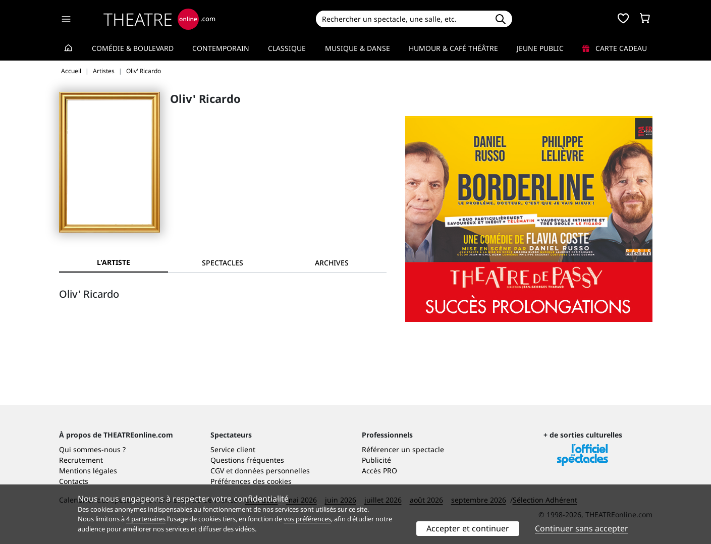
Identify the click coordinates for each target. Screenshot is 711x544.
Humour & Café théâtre (453, 48)
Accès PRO (379, 470)
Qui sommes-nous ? (92, 449)
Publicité (376, 460)
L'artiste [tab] (113, 262)
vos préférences (307, 518)
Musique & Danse (357, 48)
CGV (217, 470)
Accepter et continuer (467, 528)
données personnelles (272, 470)
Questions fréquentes (247, 460)
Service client (232, 449)
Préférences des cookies (251, 481)
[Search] (402, 19)
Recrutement (81, 460)
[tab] (222, 262)
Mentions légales (88, 470)
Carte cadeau (614, 48)
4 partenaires (146, 518)
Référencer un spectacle (403, 449)
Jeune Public (540, 48)
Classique (287, 48)
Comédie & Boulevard (133, 48)
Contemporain (220, 48)
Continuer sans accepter (581, 528)
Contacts (73, 481)
